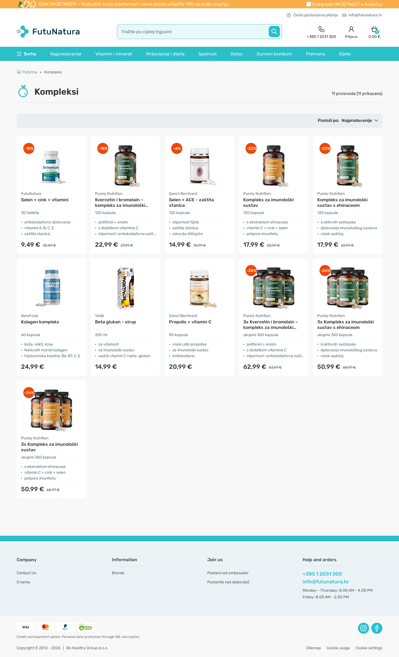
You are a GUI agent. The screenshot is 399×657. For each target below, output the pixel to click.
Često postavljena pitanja (312, 15)
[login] (351, 31)
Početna (27, 72)
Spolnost (207, 53)
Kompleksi (53, 72)
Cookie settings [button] (368, 648)
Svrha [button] (26, 53)
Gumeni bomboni (274, 53)
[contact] (321, 31)
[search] (199, 31)
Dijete (345, 53)
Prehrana (315, 53)
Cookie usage (338, 648)
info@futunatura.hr (362, 15)
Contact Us (26, 573)
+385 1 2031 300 (322, 574)
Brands (118, 573)
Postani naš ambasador (228, 573)
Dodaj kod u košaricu (347, 4)
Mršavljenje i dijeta (165, 53)
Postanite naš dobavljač (228, 582)
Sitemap (313, 648)
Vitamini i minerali (113, 53)
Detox (237, 53)
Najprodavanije (65, 53)
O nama (23, 582)
